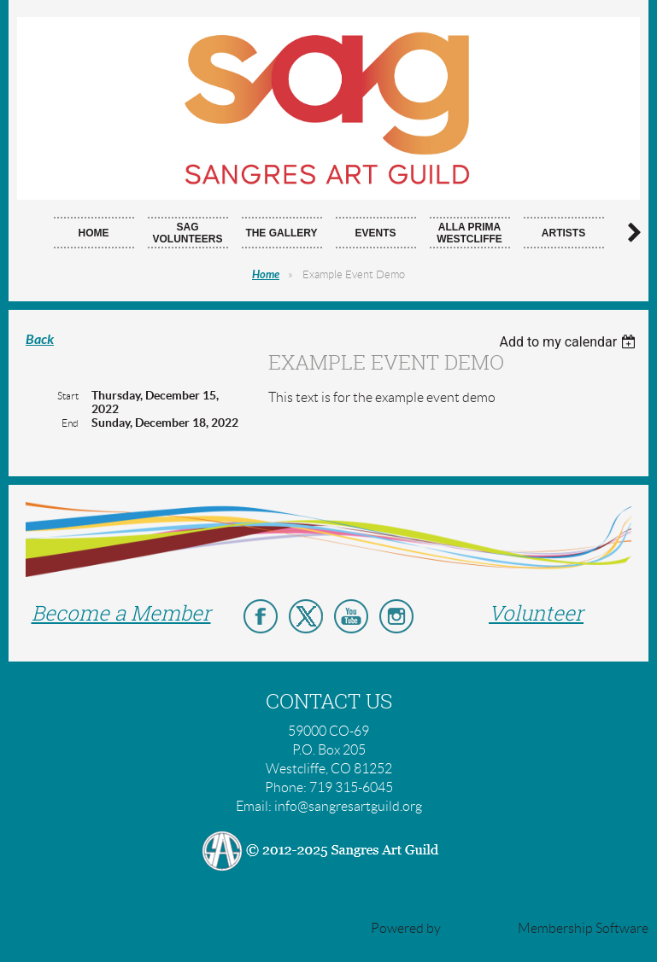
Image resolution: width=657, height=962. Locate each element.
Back (40, 339)
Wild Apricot (479, 928)
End (70, 423)
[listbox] (569, 342)
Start (68, 395)
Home (265, 275)
